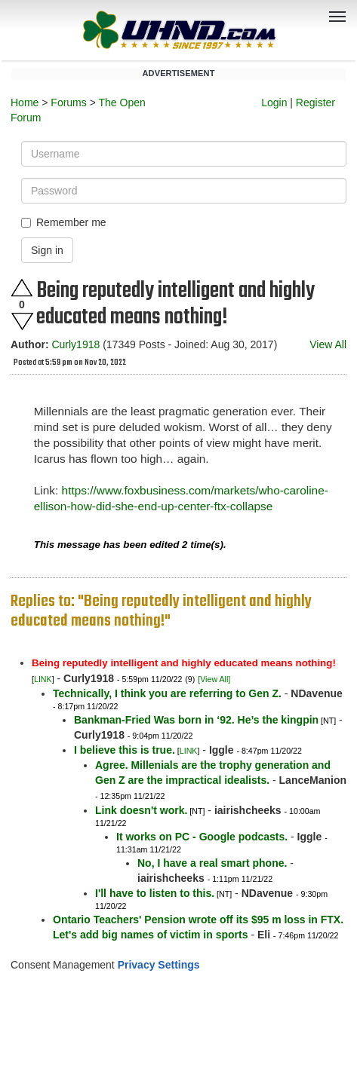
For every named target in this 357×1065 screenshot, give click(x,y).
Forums (68, 102)
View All (327, 344)
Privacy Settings (159, 965)
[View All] (214, 679)
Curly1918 (75, 344)
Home (24, 102)
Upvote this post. (22, 287)
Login (274, 102)
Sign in (47, 250)
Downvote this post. (22, 321)
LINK (43, 679)
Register (315, 102)
